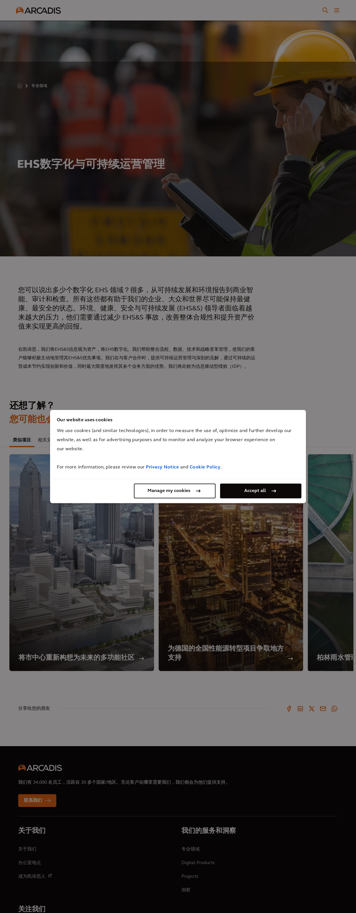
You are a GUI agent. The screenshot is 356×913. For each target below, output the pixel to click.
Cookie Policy (205, 467)
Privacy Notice (162, 467)
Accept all (255, 491)
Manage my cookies (169, 491)
